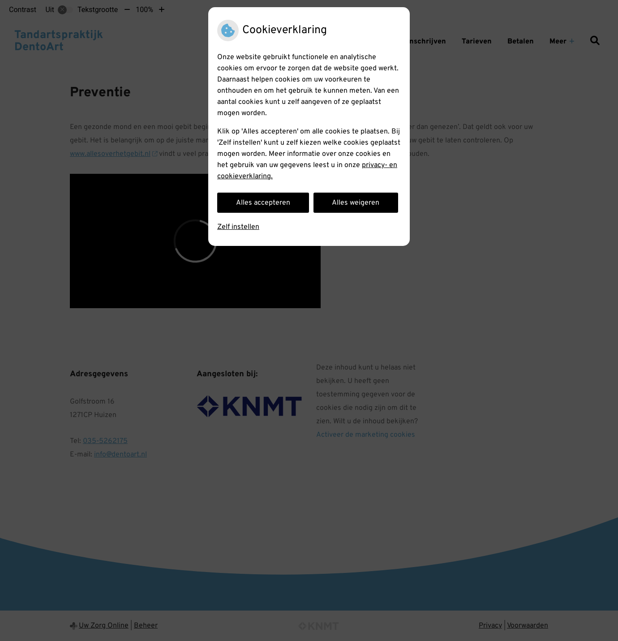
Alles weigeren (355, 202)
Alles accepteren (263, 202)
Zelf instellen (238, 227)
